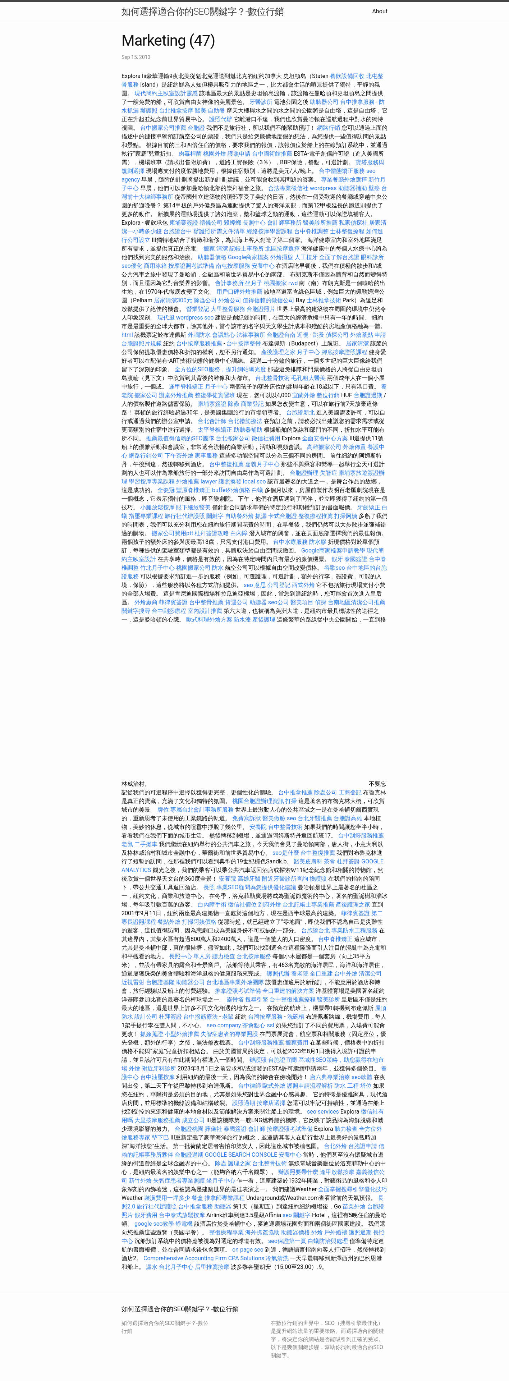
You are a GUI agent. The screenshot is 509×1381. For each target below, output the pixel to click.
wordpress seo (195, 317)
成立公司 (193, 1120)
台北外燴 (335, 1146)
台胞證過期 (368, 395)
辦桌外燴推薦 (176, 395)
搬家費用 (296, 1042)
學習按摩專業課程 (152, 481)
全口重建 (321, 973)
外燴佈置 (354, 447)
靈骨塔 (235, 999)
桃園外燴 (214, 153)
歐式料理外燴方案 (210, 619)
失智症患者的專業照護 (229, 1034)
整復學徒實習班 (216, 395)
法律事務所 (251, 334)
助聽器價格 (212, 257)
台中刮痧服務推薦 (361, 835)
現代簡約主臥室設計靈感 (166, 93)
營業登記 (197, 309)
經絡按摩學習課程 (270, 231)
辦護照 (148, 110)
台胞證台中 (177, 231)
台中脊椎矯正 (336, 939)
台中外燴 (345, 973)
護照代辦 (220, 119)
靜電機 (184, 1223)
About (380, 11)
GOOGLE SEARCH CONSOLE (241, 1154)
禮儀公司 (211, 222)
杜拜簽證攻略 (211, 533)
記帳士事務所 (246, 248)
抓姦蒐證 (151, 1034)
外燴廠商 (145, 602)
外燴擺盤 (281, 257)
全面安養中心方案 (325, 438)
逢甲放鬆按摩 (338, 1172)
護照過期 (243, 1103)
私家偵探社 (353, 222)
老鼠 (127, 844)
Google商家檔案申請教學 (333, 550)
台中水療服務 (291, 541)
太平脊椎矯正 (216, 429)
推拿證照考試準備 (238, 990)
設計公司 (145, 1016)
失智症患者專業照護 (179, 1180)
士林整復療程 (347, 231)
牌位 (163, 809)
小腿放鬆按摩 (158, 507)
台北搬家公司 (233, 438)
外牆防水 (199, 334)
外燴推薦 (187, 481)
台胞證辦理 (304, 472)
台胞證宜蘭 (282, 1059)
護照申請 (239, 153)
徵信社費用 (266, 438)
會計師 (256, 1128)
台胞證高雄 (348, 818)
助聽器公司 (324, 101)
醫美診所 (328, 999)
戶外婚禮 (335, 1232)
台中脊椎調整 (312, 231)
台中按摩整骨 (244, 343)
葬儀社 (213, 1128)
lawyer (209, 481)
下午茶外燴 (179, 455)
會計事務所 (229, 283)
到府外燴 (269, 904)
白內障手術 (212, 904)
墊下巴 (160, 1137)
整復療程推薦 (315, 516)
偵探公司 (337, 334)
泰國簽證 (355, 559)
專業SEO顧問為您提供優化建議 (256, 887)
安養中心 (263, 265)
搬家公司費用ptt (172, 533)
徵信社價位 (242, 904)
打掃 (291, 801)
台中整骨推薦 (207, 602)
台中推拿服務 (358, 101)
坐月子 (253, 283)
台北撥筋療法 (245, 421)
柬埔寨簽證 (183, 222)
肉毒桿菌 (190, 153)
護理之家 (239, 1163)
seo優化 (131, 265)
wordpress (323, 188)
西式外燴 (303, 585)
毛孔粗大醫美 (308, 378)
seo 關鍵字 (297, 1215)
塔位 (366, 1085)
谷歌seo (334, 567)
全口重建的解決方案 (288, 990)
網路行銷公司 (146, 455)
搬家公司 (145, 395)
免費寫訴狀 (246, 818)
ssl (270, 1025)
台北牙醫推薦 (315, 818)
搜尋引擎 (256, 999)
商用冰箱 (155, 265)
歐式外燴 (273, 1085)
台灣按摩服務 (266, 1016)
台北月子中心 (176, 1266)
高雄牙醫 (249, 878)
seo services (323, 1111)
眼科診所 (372, 257)
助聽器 (258, 602)
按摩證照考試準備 (192, 265)
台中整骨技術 (285, 826)
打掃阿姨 (345, 516)
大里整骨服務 (229, 309)
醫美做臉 (273, 818)
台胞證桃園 (189, 1128)
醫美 (200, 110)
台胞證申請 (362, 1146)
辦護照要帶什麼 (298, 1172)
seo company (224, 1025)
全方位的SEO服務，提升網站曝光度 (220, 369)
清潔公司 (370, 973)
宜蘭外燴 (303, 395)
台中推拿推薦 (296, 792)
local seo (254, 481)
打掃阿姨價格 (199, 921)
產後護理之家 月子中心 (290, 352)
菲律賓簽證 (173, 602)
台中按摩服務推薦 (200, 343)
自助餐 (216, 110)
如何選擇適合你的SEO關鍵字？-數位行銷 (202, 11)
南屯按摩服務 (234, 265)
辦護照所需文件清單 (219, 231)
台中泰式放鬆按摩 (182, 1215)
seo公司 (278, 602)
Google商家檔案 (248, 257)
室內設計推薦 (205, 610)
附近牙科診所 (159, 1068)
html (127, 334)
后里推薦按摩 (213, 1266)
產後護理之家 (353, 904)
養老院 (299, 973)
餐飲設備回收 (347, 76)
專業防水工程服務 (354, 930)
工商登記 (350, 792)
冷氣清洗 (277, 1258)
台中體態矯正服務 (342, 171)
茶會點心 (253, 1025)
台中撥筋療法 (200, 1016)
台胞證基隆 (160, 982)
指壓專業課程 (147, 516)
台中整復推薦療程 (293, 999)
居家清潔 (357, 343)
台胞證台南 (281, 334)
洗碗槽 (295, 1016)
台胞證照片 (261, 309)
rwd (293, 283)
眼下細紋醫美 (193, 507)
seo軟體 (362, 1077)
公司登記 (278, 585)
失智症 (328, 472)
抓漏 (261, 516)
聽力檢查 (223, 956)
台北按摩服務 (254, 956)
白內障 (239, 533)
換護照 (318, 878)
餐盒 (197, 1197)
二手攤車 (145, 844)
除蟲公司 (205, 300)
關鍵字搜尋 (135, 610)
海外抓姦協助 (262, 1232)
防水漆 (242, 619)
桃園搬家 (275, 283)
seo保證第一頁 (287, 1241)
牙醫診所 (260, 101)
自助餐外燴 (239, 516)
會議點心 (223, 334)
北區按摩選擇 (283, 248)
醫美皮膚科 (308, 861)
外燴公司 (229, 300)
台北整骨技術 (272, 378)
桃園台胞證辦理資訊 (258, 801)
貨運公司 (236, 602)
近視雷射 (133, 982)
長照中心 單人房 (190, 956)
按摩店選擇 (272, 1103)
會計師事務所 (284, 222)
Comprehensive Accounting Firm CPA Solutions (203, 1258)
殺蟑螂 (232, 222)
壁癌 (374, 188)
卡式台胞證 (282, 516)
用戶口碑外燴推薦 (240, 291)
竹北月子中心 (157, 567)
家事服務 (206, 455)
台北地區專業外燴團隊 (235, 982)
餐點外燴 (168, 921)
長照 (209, 887)
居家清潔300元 (173, 300)
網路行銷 (328, 127)
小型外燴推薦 (182, 1034)
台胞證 (196, 127)
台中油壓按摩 (158, 1077)
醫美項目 (301, 602)
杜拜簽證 (348, 861)
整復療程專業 (226, 1232)
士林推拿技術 (324, 300)
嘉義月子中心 (262, 464)
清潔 (222, 248)
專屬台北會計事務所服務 (202, 809)
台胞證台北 (315, 930)
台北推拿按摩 (176, 110)
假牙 (337, 559)
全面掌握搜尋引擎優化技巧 (352, 1189)
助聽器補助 (352, 188)
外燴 (134, 1068)
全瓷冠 (166, 490)
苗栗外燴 (354, 1206)
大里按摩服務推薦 (158, 1120)
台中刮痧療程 (170, 610)
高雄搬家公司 (324, 447)
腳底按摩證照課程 (345, 352)
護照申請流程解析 (310, 1085)
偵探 (320, 602)
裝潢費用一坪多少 (167, 1197)
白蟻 (257, 490)
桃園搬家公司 (193, 567)
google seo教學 (154, 1223)
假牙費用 (145, 1215)
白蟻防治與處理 (328, 1241)
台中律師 (249, 1085)
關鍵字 (215, 516)
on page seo (247, 1249)
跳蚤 (318, 334)
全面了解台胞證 (339, 257)
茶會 (329, 861)
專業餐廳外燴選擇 (344, 179)
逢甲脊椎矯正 (187, 386)
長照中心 (254, 222)
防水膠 (317, 541)
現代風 (166, 317)
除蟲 (233, 403)
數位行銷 (328, 395)
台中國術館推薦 (273, 153)
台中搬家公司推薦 (163, 127)
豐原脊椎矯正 (194, 490)
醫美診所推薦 (320, 222)
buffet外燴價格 (231, 490)
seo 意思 (255, 585)
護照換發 (230, 481)
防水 (218, 567)
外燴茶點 (361, 334)
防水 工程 (346, 1085)
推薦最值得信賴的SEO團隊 (180, 438)
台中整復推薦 (226, 464)
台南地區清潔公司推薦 (356, 602)
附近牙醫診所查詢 (285, 878)
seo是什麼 (285, 852)
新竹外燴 (140, 1180)
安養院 (258, 826)
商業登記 (252, 403)
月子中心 (216, 386)
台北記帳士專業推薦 (308, 904)
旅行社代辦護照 (185, 516)
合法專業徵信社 (288, 188)
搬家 (209, 248)
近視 (302, 334)
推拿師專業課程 (225, 1197)
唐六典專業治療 (330, 1077)
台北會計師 (212, 421)
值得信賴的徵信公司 (268, 300)
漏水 (151, 1266)
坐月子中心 (220, 1180)
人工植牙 (306, 257)
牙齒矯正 (368, 507)
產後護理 (263, 619)
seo (291, 818)
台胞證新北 (300, 412)
